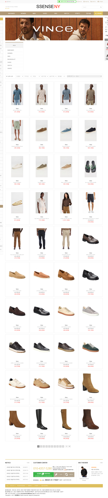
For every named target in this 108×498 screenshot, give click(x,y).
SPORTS (10, 68)
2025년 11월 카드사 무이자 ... (13, 476)
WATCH (10, 65)
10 (63, 446)
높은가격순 (52, 76)
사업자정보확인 (44, 485)
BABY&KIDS (11, 50)
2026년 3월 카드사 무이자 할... (14, 467)
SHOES (9, 62)
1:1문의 (65, 469)
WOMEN (10, 53)
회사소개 (12, 485)
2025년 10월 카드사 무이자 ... (13, 479)
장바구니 (94, 1)
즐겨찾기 (9, 1)
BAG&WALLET (11, 59)
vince (14, 45)
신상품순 (18, 76)
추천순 (34, 76)
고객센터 (101, 1)
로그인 (80, 1)
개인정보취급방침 (21, 485)
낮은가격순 (43, 76)
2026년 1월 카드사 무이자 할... (14, 470)
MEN (9, 56)
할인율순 (60, 76)
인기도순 (27, 76)
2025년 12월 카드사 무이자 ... (13, 473)
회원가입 (87, 1)
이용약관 (30, 485)
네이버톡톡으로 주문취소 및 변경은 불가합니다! (43, 475)
